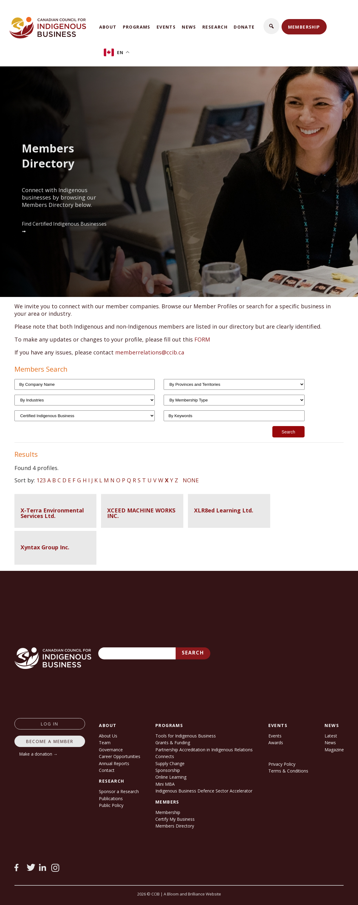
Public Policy (111, 805)
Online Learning (170, 777)
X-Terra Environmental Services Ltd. (52, 513)
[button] (271, 26)
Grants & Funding (172, 742)
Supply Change (170, 763)
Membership (304, 27)
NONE (191, 480)
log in (49, 724)
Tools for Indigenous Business (185, 736)
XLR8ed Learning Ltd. (223, 510)
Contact (107, 770)
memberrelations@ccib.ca (149, 352)
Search (193, 652)
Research (215, 27)
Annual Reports (114, 763)
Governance (111, 750)
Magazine (334, 750)
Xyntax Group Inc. (45, 547)
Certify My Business (175, 819)
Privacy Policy (281, 764)
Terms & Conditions (288, 771)
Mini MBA (165, 784)
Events (166, 27)
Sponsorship (167, 770)
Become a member (49, 741)
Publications (111, 798)
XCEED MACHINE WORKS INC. (141, 513)
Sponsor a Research (119, 791)
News (189, 27)
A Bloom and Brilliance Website (192, 894)
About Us (108, 736)
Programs (136, 27)
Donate (244, 27)
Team (105, 742)
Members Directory (174, 826)
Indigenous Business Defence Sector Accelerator (203, 791)
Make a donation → (38, 754)
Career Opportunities (119, 756)
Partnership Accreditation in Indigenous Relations (204, 750)
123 (41, 480)
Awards (275, 742)
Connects (164, 756)
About (108, 27)
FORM (202, 339)
